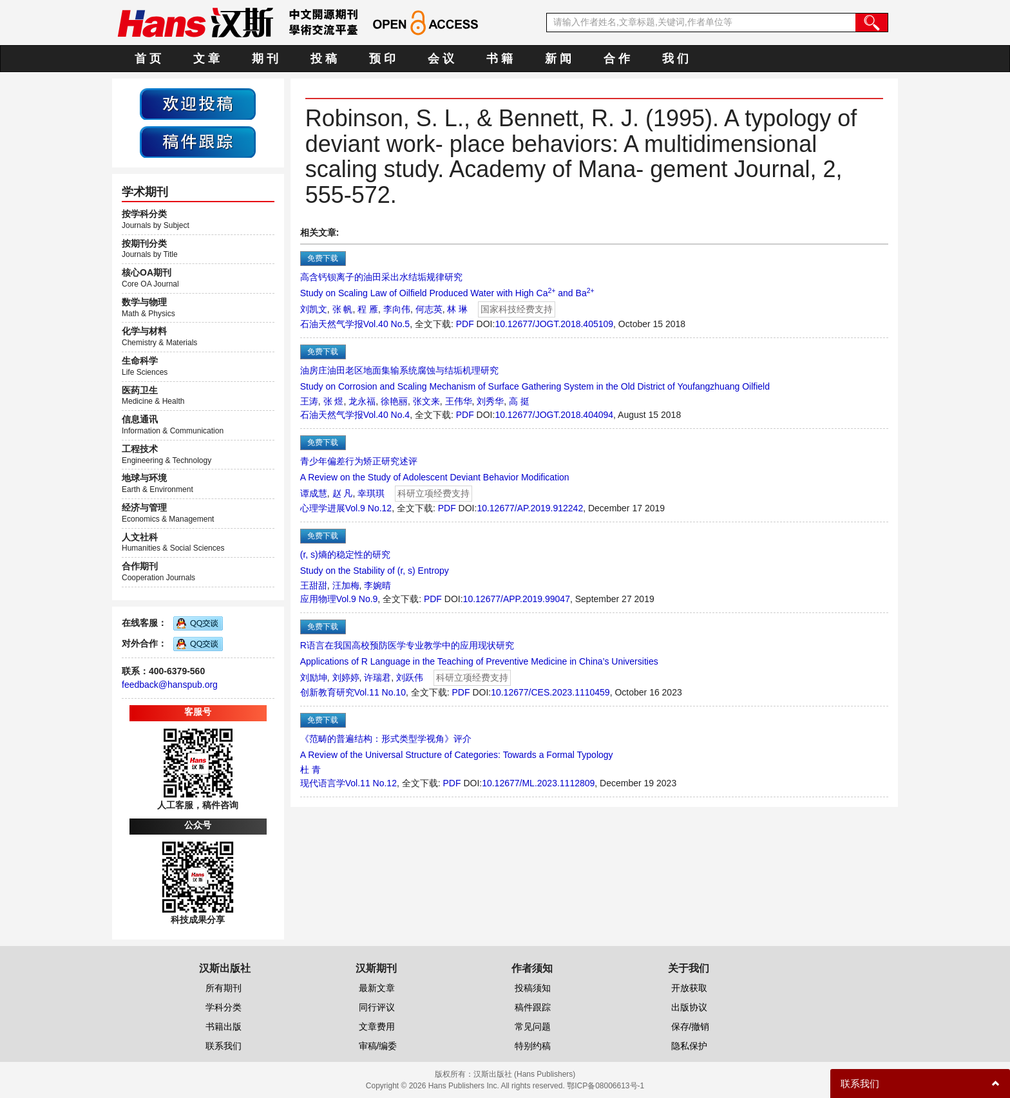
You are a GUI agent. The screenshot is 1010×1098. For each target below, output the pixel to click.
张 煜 (333, 401)
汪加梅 (345, 585)
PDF (465, 324)
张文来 (426, 401)
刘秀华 (490, 401)
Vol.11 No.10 (380, 692)
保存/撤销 (690, 1026)
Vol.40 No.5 (386, 324)
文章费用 (377, 1026)
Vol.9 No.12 (368, 508)
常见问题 (533, 1026)
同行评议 (377, 1007)
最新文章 (377, 988)
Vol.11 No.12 (371, 783)
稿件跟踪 (533, 1007)
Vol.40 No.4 (386, 415)
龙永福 (362, 401)
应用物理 (318, 599)
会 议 (441, 58)
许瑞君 (377, 677)
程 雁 (367, 309)
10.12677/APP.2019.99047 (516, 599)
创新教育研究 (327, 692)
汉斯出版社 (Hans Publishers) (524, 1074)
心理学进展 (322, 508)
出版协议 (689, 1007)
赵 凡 (342, 493)
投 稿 (323, 58)
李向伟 (396, 309)
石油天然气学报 (331, 324)
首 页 (148, 58)
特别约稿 (533, 1046)
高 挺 (519, 401)
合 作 (617, 58)
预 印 (382, 58)
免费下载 (322, 258)
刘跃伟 (409, 677)
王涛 (309, 401)
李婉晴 (377, 585)
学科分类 (223, 1007)
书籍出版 (223, 1026)
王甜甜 (313, 585)
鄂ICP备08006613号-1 (605, 1085)
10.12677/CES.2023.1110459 (550, 692)
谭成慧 (313, 493)
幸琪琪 (371, 493)
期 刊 (265, 58)
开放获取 (689, 988)
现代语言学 (322, 783)
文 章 (206, 58)
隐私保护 (689, 1046)
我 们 (675, 58)
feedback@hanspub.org (170, 684)
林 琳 (457, 309)
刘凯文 (313, 309)
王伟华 (458, 401)
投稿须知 (533, 988)
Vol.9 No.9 (357, 599)
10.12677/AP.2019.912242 (530, 508)
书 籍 (499, 58)
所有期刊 (223, 988)
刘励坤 (313, 677)
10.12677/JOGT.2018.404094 (554, 415)
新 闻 (558, 58)
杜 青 (310, 769)
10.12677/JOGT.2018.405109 (554, 324)
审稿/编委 (378, 1046)
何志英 (429, 309)
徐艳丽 (394, 401)
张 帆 (342, 309)
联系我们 (223, 1046)
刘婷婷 (345, 677)
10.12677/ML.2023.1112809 (538, 783)
